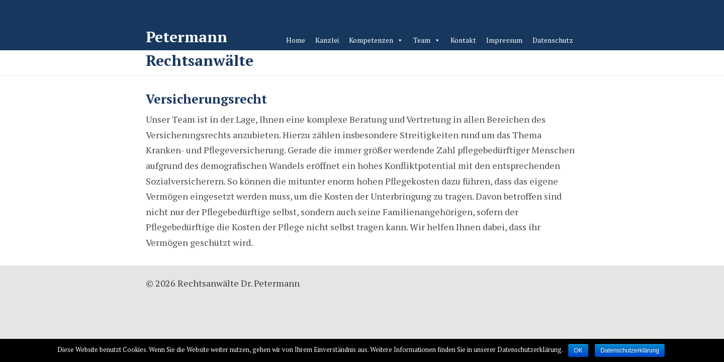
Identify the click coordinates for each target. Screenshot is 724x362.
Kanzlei (327, 40)
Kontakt (463, 40)
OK (578, 350)
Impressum (504, 40)
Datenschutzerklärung (629, 350)
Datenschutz (552, 40)
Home (295, 40)
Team (421, 40)
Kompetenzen (371, 40)
